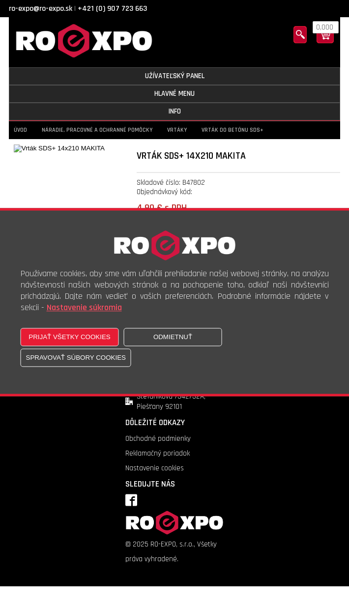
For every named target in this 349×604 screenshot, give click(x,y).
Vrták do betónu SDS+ (232, 130)
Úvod (20, 130)
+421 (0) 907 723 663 (112, 8)
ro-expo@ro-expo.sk (40, 8)
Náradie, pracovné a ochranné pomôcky (97, 130)
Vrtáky (177, 130)
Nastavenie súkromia (84, 307)
